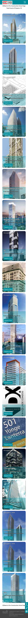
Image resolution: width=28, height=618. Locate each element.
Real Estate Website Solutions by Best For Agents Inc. (16, 615)
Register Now (8, 40)
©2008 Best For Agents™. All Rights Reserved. (17, 612)
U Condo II (7, 530)
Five (5, 592)
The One (6, 157)
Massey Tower (9, 344)
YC (5, 251)
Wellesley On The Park (11, 219)
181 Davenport (9, 282)
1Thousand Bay (9, 468)
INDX (5, 406)
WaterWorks (8, 95)
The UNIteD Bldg (9, 33)
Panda (6, 126)
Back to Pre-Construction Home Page (14, 6)
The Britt (7, 313)
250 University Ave (10, 64)
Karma (6, 499)
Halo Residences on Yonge (13, 188)
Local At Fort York (10, 375)
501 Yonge (7, 437)
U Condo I (7, 561)
